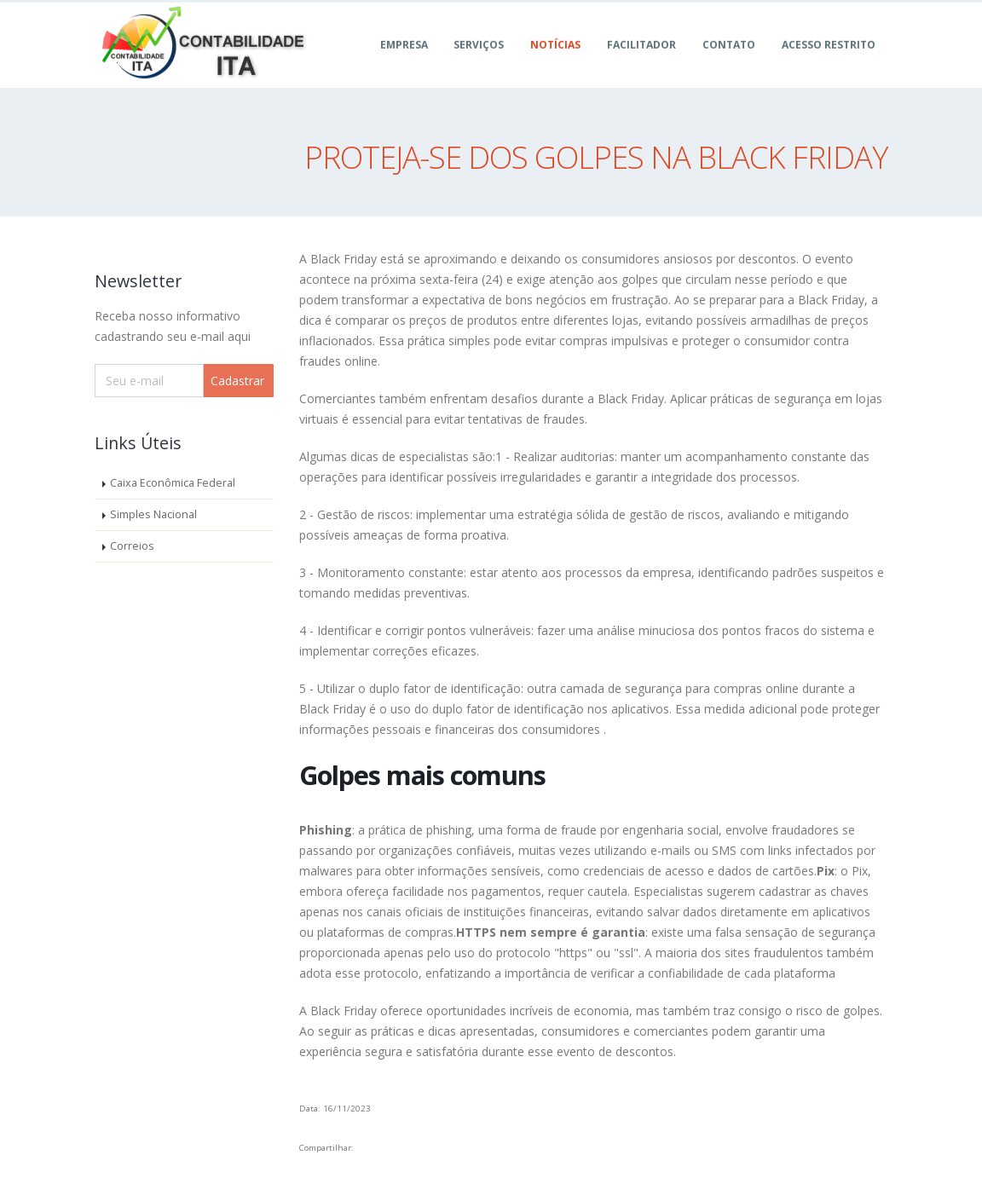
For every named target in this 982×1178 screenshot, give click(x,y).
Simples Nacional (153, 514)
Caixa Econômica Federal (172, 483)
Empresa (404, 63)
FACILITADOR (641, 63)
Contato (728, 63)
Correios (132, 546)
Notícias (555, 63)
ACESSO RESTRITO (828, 63)
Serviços (478, 63)
